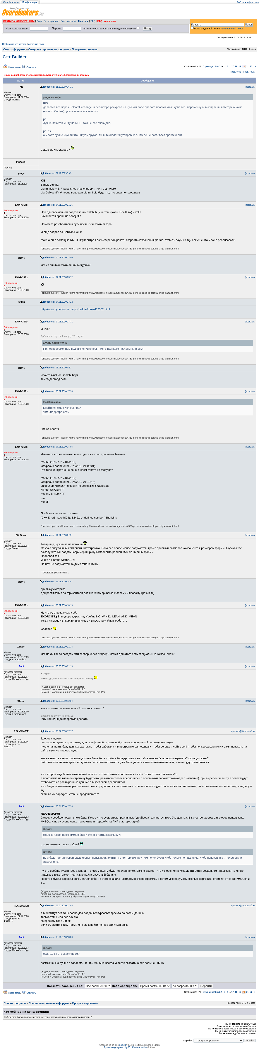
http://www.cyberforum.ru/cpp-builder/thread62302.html (75, 309)
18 (236, 66)
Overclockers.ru (11, 2)
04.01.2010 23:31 (57, 321)
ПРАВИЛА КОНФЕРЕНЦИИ (18, 21)
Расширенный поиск (232, 28)
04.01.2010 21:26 (57, 205)
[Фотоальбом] (248, 731)
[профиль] (250, 87)
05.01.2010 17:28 (57, 391)
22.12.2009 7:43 (56, 173)
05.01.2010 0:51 (56, 367)
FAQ (93, 21)
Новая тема (14, 67)
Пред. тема (235, 72)
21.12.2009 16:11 (57, 87)
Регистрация (51, 21)
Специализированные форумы (48, 49)
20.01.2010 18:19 (57, 605)
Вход (39, 21)
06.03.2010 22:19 (57, 666)
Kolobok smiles (139, 1047)
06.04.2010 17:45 (57, 905)
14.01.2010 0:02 (56, 535)
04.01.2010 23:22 (57, 302)
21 (247, 66)
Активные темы (36, 44)
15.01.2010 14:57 (57, 581)
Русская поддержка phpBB (116, 1047)
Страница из (212, 66)
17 (232, 66)
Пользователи (68, 21)
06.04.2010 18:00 (57, 937)
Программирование (84, 49)
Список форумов (14, 49)
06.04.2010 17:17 (57, 731)
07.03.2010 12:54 (57, 701)
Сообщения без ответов (14, 44)
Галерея (83, 21)
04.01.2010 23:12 (57, 277)
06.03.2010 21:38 (57, 647)
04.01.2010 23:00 (57, 257)
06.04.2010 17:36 (57, 806)
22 (251, 66)
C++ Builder (14, 56)
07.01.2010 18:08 (57, 447)
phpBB (122, 1045)
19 (239, 66)
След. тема (248, 72)
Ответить (31, 67)
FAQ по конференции (248, 2)
